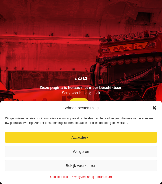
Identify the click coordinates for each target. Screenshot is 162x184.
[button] (154, 107)
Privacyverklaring (82, 177)
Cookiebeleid (59, 177)
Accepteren (81, 137)
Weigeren (81, 151)
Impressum (104, 177)
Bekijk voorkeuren (81, 165)
